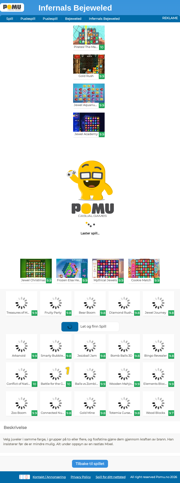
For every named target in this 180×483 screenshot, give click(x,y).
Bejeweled (73, 19)
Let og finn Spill (83, 326)
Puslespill (27, 19)
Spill (9, 19)
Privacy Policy (81, 477)
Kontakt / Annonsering (49, 477)
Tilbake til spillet (90, 464)
